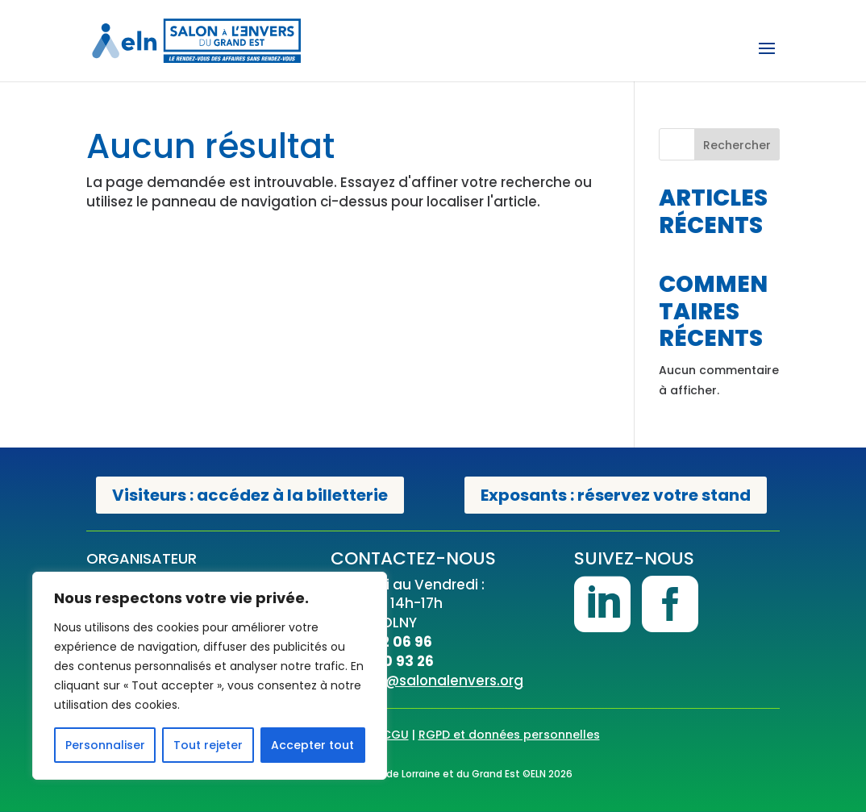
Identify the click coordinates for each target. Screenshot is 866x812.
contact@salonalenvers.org (427, 680)
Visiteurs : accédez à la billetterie (250, 495)
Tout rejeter (208, 745)
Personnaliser (105, 745)
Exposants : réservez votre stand (616, 495)
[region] (209, 676)
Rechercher (737, 145)
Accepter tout (312, 745)
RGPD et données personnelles (509, 735)
